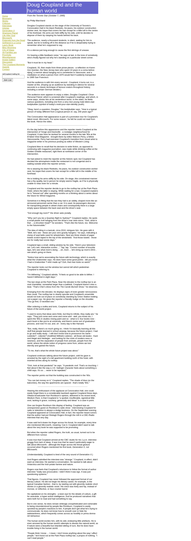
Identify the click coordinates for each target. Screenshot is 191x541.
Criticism (6, 23)
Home (5, 16)
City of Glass (8, 50)
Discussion (7, 62)
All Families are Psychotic (9, 53)
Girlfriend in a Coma (11, 43)
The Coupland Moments (13, 64)
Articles (5, 28)
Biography (7, 18)
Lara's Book (7, 45)
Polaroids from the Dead (13, 40)
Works (5, 21)
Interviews (7, 26)
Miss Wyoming (9, 47)
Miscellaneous (9, 57)
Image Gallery (8, 59)
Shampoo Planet (10, 33)
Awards (5, 67)
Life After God (8, 35)
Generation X (8, 30)
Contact (6, 69)
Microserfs (7, 38)
